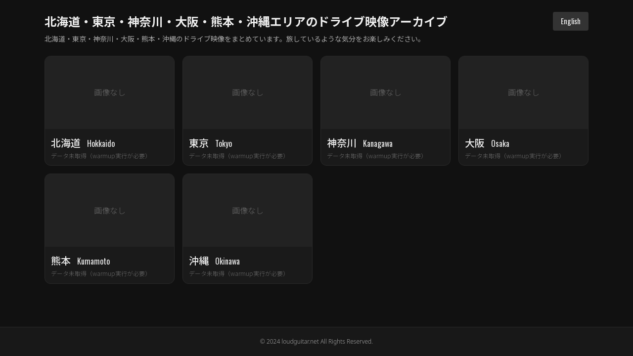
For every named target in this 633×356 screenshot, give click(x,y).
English (571, 21)
